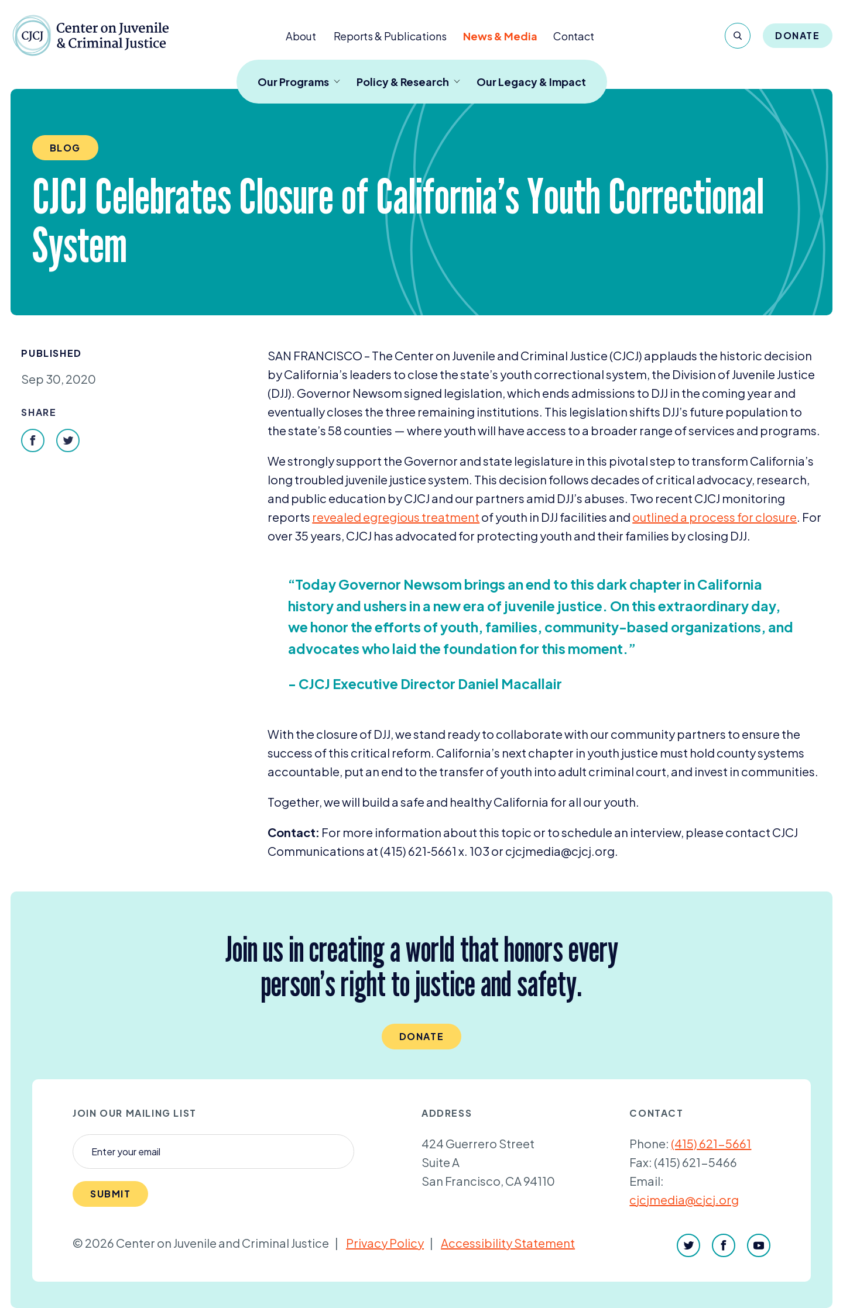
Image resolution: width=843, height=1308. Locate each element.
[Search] (738, 36)
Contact (573, 36)
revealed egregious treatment (395, 517)
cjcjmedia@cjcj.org (684, 1199)
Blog (65, 148)
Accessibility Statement (508, 1242)
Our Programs (299, 81)
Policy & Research (408, 81)
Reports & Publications (390, 36)
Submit (110, 1193)
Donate (797, 35)
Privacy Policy (385, 1242)
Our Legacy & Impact (531, 81)
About (301, 36)
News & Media (500, 36)
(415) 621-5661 (711, 1143)
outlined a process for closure (714, 517)
